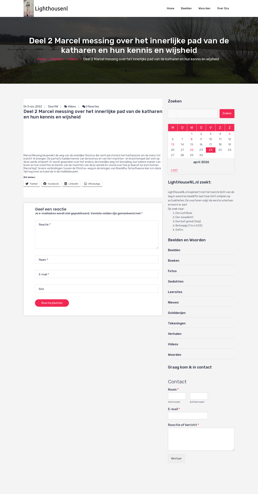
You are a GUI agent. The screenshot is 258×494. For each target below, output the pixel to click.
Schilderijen (177, 313)
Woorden (204, 8)
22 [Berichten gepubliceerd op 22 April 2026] (192, 150)
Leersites (175, 292)
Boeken (173, 260)
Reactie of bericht (183, 425)
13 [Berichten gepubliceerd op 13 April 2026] (172, 144)
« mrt (174, 170)
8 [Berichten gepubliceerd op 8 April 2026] (192, 139)
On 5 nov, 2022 (33, 106)
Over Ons (223, 8)
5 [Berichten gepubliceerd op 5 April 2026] (230, 134)
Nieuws (173, 302)
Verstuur (176, 458)
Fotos (172, 271)
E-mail (174, 409)
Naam (173, 389)
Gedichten (176, 281)
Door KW (53, 106)
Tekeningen (177, 323)
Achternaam (197, 401)
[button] (48, 8)
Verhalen (174, 334)
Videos (72, 59)
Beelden (186, 8)
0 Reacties (90, 106)
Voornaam (174, 401)
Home (170, 8)
